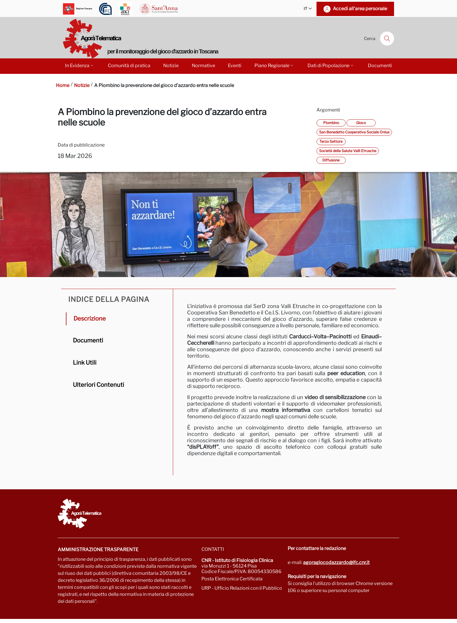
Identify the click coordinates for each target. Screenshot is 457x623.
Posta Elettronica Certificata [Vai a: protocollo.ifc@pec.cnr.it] (232, 579)
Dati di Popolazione (331, 65)
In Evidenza (80, 65)
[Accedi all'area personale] (355, 9)
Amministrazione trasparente (98, 549)
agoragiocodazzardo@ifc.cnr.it (336, 562)
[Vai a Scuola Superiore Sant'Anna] (159, 9)
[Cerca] (387, 39)
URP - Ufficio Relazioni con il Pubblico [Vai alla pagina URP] (241, 588)
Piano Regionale (274, 65)
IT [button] (308, 9)
